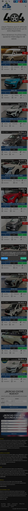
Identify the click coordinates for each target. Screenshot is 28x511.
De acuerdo (23, 258)
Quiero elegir (4, 258)
